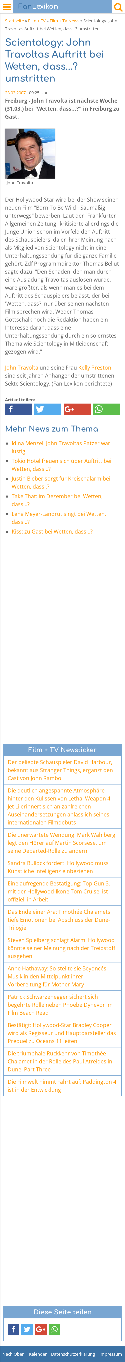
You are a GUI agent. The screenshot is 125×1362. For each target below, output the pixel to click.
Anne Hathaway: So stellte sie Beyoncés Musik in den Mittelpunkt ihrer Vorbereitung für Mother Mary (57, 976)
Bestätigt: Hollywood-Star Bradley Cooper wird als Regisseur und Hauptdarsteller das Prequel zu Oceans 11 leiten (62, 1033)
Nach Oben (13, 1354)
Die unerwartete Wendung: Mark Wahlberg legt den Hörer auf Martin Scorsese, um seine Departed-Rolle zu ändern (61, 842)
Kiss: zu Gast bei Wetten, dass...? (52, 531)
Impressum (110, 1354)
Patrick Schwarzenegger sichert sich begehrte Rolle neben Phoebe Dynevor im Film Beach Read (60, 1004)
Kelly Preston (94, 367)
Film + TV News (64, 21)
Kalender (38, 1354)
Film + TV (37, 21)
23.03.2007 (15, 93)
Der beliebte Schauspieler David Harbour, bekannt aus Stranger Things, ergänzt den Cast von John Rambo (60, 770)
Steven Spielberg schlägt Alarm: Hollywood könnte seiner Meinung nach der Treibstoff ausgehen (61, 948)
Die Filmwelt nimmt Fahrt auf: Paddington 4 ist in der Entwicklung (62, 1085)
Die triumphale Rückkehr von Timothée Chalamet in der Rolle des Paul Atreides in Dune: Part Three (60, 1061)
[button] (18, 409)
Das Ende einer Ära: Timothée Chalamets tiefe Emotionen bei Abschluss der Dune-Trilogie (59, 919)
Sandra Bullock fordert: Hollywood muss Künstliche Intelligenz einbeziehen (58, 867)
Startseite (14, 21)
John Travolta (21, 367)
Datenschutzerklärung (73, 1354)
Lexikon (38, 6)
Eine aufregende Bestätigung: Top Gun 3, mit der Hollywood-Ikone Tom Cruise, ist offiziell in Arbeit (59, 891)
